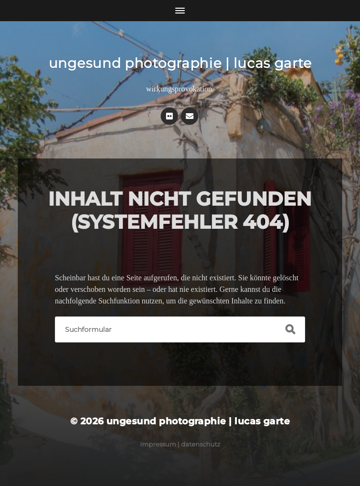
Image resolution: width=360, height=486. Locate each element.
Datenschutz (200, 444)
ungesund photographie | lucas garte (180, 63)
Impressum (158, 444)
